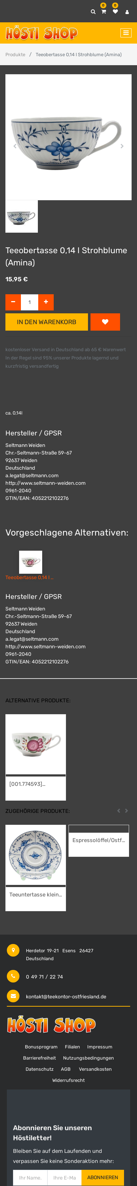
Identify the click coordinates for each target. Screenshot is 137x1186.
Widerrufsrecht (68, 1080)
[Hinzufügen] (46, 302)
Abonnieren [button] (102, 1177)
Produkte (15, 54)
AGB (66, 1069)
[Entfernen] (13, 302)
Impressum (99, 1047)
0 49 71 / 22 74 (44, 977)
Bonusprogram (41, 1047)
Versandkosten (95, 1069)
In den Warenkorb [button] (46, 322)
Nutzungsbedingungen (88, 1058)
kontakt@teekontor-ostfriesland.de (66, 997)
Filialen (72, 1047)
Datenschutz (40, 1069)
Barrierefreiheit (39, 1058)
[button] (15, 146)
